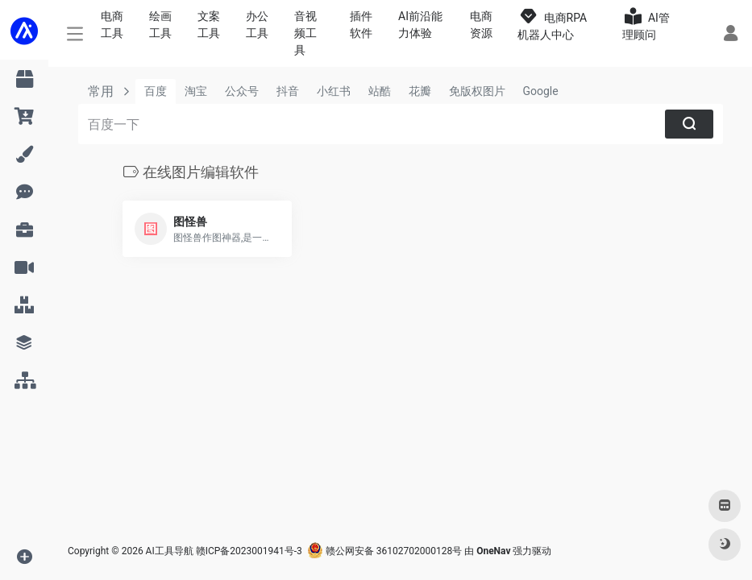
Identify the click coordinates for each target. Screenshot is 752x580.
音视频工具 (305, 33)
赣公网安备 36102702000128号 (384, 551)
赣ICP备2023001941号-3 (249, 551)
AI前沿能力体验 (420, 24)
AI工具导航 (169, 551)
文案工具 (208, 24)
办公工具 (257, 24)
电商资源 (481, 24)
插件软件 (361, 24)
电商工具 (112, 24)
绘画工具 (160, 24)
